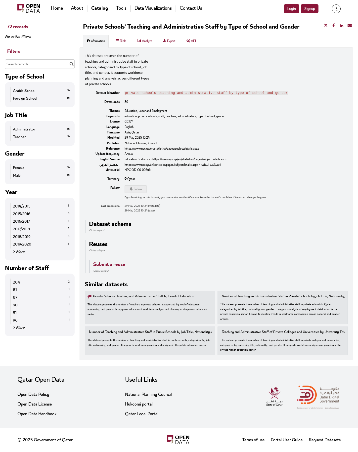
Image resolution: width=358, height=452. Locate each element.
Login (291, 9)
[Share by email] (349, 25)
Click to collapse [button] (97, 251)
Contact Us (191, 8)
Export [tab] (169, 41)
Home (57, 8)
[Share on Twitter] (325, 25)
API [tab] (191, 41)
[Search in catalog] (71, 64)
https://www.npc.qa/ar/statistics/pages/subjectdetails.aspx (161, 165)
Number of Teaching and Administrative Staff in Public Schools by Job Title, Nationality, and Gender (158, 332)
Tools (121, 8)
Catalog (99, 8)
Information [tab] (96, 41)
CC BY (129, 122)
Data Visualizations (153, 8)
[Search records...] (40, 64)
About (77, 8)
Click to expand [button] (96, 231)
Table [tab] (121, 41)
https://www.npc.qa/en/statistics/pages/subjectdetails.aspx (162, 149)
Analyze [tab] (144, 41)
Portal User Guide (287, 440)
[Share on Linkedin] (341, 25)
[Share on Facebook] (333, 25)
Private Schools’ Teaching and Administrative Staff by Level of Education (143, 297)
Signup (309, 9)
